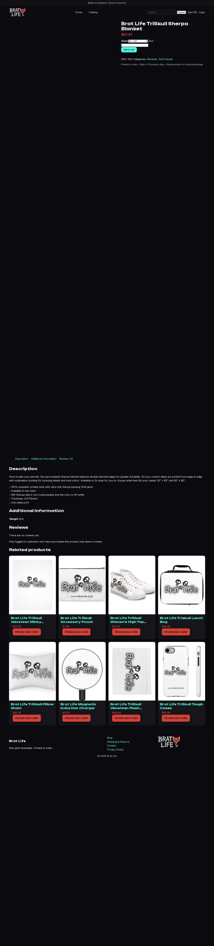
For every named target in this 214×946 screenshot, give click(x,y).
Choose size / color (26, 815)
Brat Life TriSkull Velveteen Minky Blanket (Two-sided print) (29, 807)
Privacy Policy (115, 933)
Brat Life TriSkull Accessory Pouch (77, 803)
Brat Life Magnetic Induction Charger (78, 889)
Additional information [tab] (44, 642)
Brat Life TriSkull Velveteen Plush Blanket (125, 891)
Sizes (170, 50)
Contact (111, 929)
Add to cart (175, 59)
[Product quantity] (180, 55)
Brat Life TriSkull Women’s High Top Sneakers (127, 805)
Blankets (172, 72)
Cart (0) (192, 12)
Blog (109, 921)
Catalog (93, 12)
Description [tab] (21, 642)
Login (202, 12)
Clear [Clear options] (197, 50)
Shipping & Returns (118, 925)
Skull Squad (186, 72)
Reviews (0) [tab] (66, 642)
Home (78, 12)
